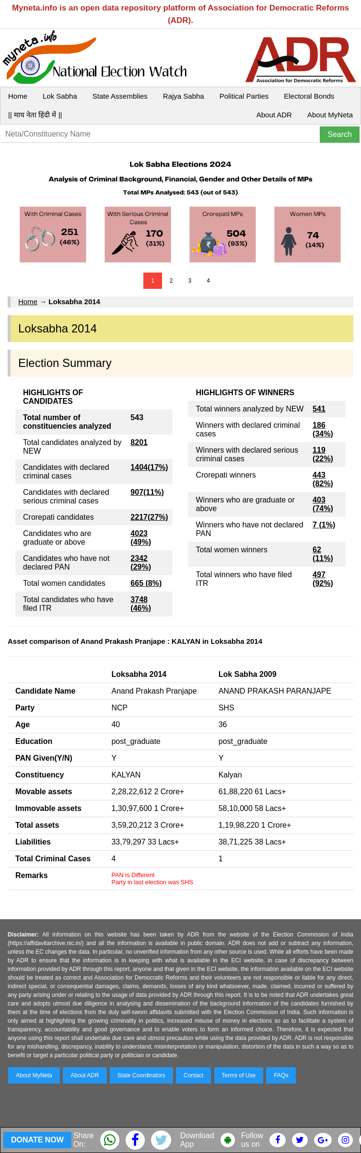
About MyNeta (330, 115)
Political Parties (244, 96)
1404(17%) (149, 467)
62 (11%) (323, 554)
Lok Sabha (60, 96)
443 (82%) (323, 479)
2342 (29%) (140, 562)
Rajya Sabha (183, 96)
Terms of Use (239, 1075)
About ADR (274, 115)
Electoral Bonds (309, 96)
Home (17, 96)
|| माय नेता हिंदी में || (35, 115)
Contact (193, 1075)
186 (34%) (323, 429)
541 (319, 409)
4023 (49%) (140, 537)
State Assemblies (120, 96)
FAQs (281, 1075)
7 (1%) (324, 525)
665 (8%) (146, 583)
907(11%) (146, 492)
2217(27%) (149, 517)
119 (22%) (323, 454)
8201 (139, 442)
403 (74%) (323, 504)
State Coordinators (141, 1075)
